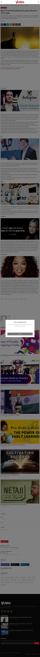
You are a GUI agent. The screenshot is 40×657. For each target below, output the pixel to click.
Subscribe (20, 333)
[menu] (1, 2)
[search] (38, 2)
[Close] (33, 321)
